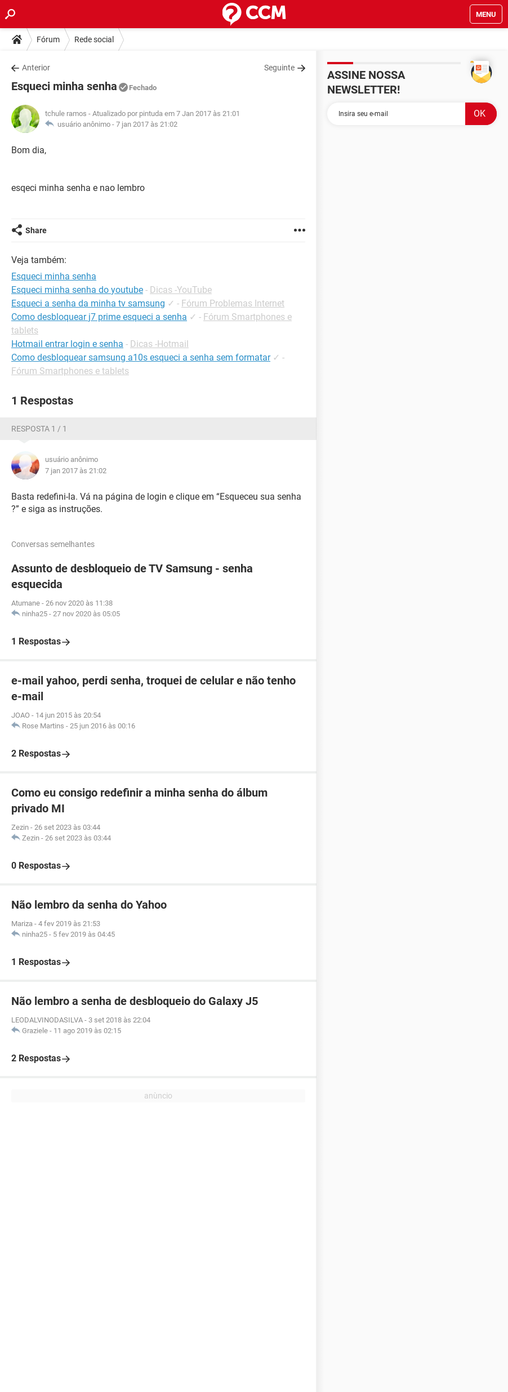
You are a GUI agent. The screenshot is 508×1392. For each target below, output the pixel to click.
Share (36, 230)
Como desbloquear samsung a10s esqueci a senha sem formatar (140, 357)
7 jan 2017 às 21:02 (146, 124)
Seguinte (279, 67)
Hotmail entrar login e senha (67, 344)
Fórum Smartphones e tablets (70, 371)
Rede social (94, 39)
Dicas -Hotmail (159, 344)
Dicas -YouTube (181, 289)
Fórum (48, 39)
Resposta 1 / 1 (39, 428)
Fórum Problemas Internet (232, 303)
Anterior (36, 67)
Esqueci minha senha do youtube (77, 289)
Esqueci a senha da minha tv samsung (88, 303)
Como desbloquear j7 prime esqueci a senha (99, 317)
